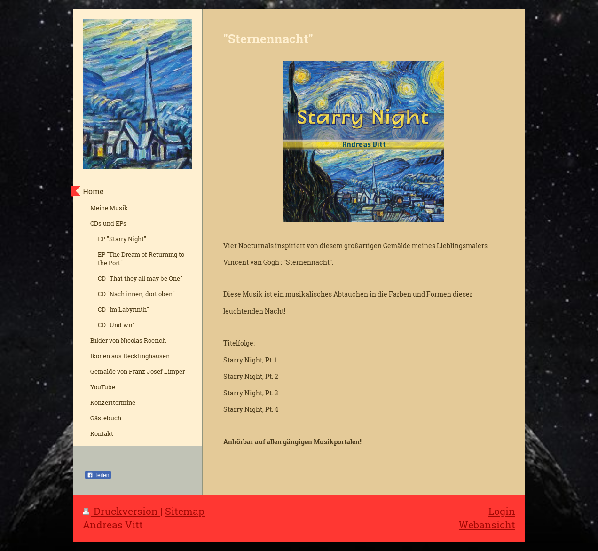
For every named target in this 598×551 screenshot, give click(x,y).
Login (501, 511)
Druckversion (121, 511)
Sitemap (185, 511)
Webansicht (487, 524)
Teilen (98, 475)
